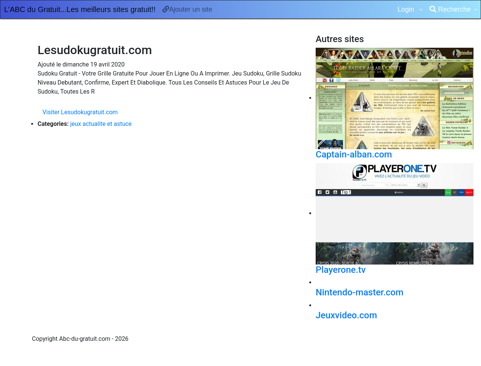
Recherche (450, 9)
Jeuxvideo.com (346, 315)
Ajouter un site (187, 9)
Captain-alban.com (354, 154)
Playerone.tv (341, 270)
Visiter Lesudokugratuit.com (80, 112)
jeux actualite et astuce (101, 123)
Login (407, 9)
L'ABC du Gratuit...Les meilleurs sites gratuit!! (80, 9)
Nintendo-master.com (360, 292)
